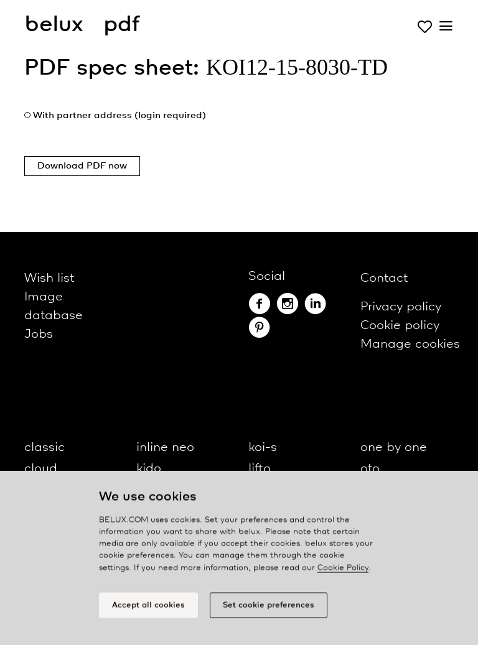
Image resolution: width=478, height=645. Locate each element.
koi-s (262, 447)
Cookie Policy (342, 571)
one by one (393, 447)
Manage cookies (410, 344)
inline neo (165, 447)
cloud (40, 469)
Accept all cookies (148, 608)
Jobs (38, 334)
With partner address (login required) (119, 115)
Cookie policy (399, 326)
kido (148, 469)
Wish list (49, 278)
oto (370, 469)
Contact (384, 278)
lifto (259, 469)
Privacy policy (400, 307)
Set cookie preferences (268, 608)
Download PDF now (82, 166)
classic (44, 447)
